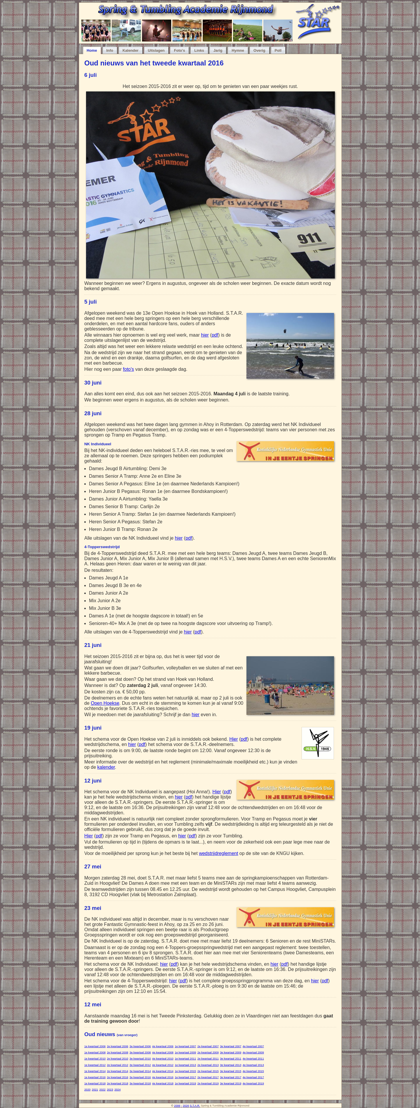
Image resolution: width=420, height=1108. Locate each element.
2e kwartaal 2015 (208, 1071)
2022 (102, 1089)
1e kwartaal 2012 (95, 1065)
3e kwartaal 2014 (140, 1071)
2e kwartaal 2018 (117, 1083)
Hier (233, 739)
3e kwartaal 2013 (230, 1065)
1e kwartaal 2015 (185, 1071)
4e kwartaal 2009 (253, 1052)
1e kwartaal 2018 (95, 1083)
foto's (128, 369)
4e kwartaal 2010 (163, 1058)
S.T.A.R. (195, 1105)
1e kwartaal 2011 (185, 1058)
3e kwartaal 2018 (140, 1083)
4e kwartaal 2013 (253, 1065)
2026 (186, 1105)
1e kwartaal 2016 (95, 1077)
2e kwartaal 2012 (117, 1065)
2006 (177, 1105)
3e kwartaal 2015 (230, 1071)
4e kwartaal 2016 (163, 1077)
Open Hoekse (105, 703)
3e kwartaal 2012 (140, 1065)
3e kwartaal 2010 (140, 1058)
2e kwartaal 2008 (117, 1052)
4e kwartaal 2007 (253, 1046)
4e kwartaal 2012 (163, 1065)
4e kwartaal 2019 (253, 1083)
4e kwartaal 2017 (253, 1077)
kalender (106, 767)
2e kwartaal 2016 (117, 1077)
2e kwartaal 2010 (117, 1058)
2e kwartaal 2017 (208, 1077)
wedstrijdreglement (218, 853)
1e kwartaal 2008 (95, 1052)
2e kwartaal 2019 (208, 1083)
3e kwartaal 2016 (140, 1077)
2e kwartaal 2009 (208, 1052)
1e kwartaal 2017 (185, 1077)
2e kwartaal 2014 (117, 1071)
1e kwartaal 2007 (185, 1046)
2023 (110, 1089)
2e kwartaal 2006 (117, 1046)
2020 (87, 1089)
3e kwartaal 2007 (230, 1046)
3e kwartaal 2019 (230, 1083)
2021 (95, 1089)
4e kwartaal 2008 (163, 1052)
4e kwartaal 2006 (163, 1046)
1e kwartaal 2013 (185, 1065)
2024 (117, 1089)
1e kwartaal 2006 (95, 1046)
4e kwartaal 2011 (253, 1058)
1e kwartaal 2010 (95, 1058)
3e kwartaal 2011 (230, 1058)
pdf (215, 335)
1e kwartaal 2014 (95, 1071)
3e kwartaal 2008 (140, 1052)
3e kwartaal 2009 (230, 1052)
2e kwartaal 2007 (208, 1046)
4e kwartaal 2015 (253, 1071)
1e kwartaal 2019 (185, 1083)
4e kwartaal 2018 (163, 1083)
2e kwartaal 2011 (208, 1058)
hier (205, 335)
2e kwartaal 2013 (208, 1065)
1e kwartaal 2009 (185, 1052)
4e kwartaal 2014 (163, 1071)
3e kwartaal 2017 (230, 1077)
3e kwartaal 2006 (140, 1046)
